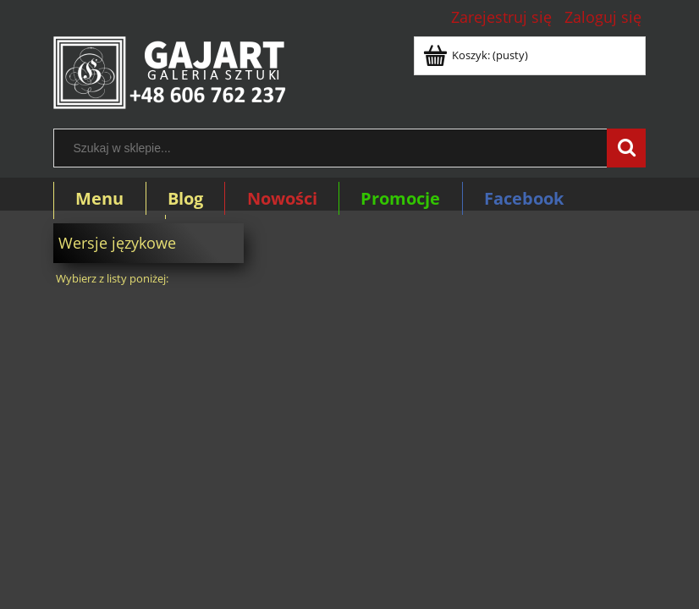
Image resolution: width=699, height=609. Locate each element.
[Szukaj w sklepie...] (626, 148)
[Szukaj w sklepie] (334, 148)
